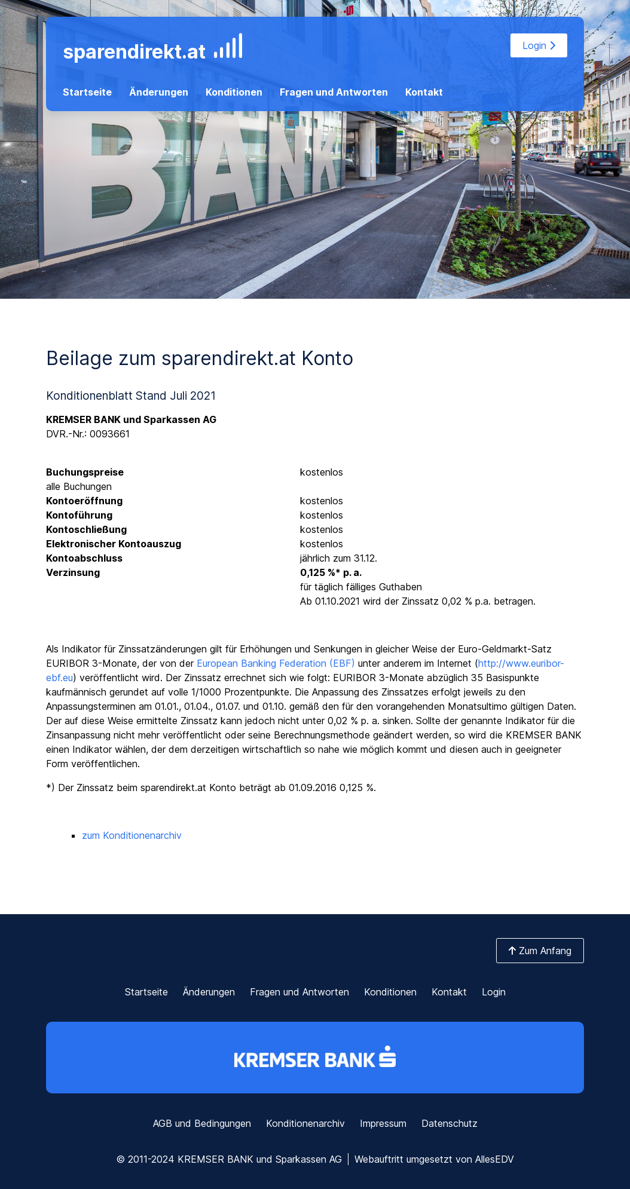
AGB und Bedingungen (202, 1123)
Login (538, 45)
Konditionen (234, 92)
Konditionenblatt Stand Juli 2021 (131, 395)
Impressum (383, 1123)
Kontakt (424, 92)
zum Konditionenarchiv (132, 835)
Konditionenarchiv (305, 1123)
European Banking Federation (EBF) (276, 663)
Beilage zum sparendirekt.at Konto (199, 358)
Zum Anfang (540, 951)
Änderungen (158, 92)
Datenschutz (449, 1123)
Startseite (87, 92)
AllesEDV (494, 1159)
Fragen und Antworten (334, 92)
